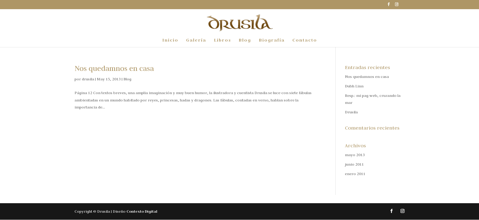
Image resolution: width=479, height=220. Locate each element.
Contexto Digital (141, 211)
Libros (222, 40)
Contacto (304, 40)
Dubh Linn (354, 85)
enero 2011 (355, 173)
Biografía (272, 40)
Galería (196, 40)
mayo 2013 (355, 154)
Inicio (170, 40)
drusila (88, 78)
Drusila (351, 111)
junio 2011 (354, 164)
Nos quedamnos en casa (114, 68)
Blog (245, 40)
